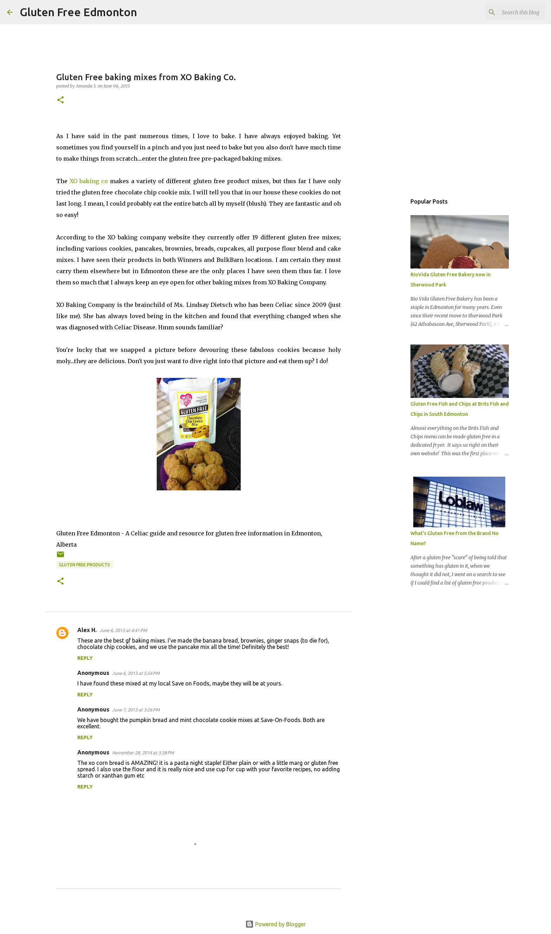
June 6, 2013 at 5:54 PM (136, 673)
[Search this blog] (508, 12)
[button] (60, 100)
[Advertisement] (387, 303)
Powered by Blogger (275, 924)
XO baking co (89, 181)
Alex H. (87, 630)
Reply (85, 658)
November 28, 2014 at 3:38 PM (143, 752)
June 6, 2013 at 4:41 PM (123, 630)
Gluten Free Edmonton (78, 12)
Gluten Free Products (84, 564)
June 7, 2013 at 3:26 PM (136, 709)
